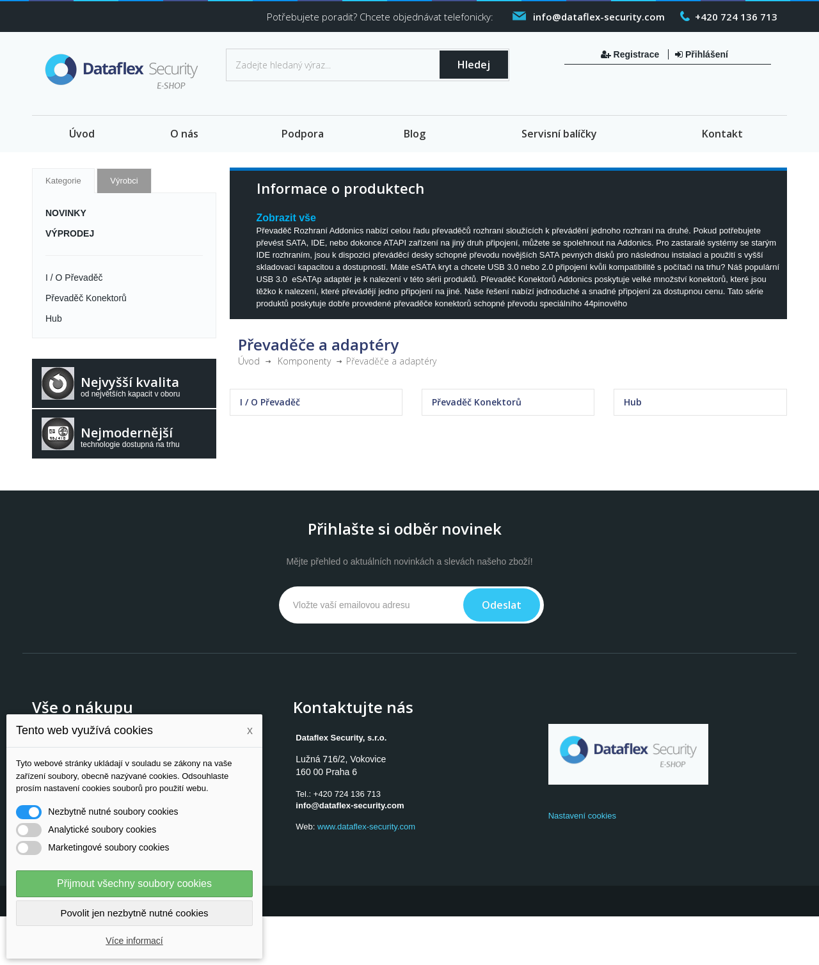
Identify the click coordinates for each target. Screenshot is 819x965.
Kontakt (722, 134)
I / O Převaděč (73, 277)
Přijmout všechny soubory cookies (134, 883)
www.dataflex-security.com (366, 826)
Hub (53, 318)
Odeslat (501, 605)
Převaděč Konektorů (86, 298)
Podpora (303, 134)
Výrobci (124, 180)
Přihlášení (701, 54)
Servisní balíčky (559, 134)
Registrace (631, 54)
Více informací (134, 941)
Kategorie (63, 180)
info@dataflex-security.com (350, 805)
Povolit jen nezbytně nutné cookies (135, 912)
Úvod (82, 134)
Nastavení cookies (582, 815)
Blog (414, 134)
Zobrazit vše (286, 217)
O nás (184, 134)
